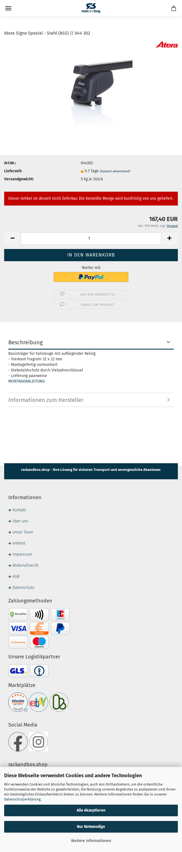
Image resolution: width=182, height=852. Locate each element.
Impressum (22, 554)
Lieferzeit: (13, 171)
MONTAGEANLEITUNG (26, 381)
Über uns (20, 521)
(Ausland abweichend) (115, 171)
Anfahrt (18, 543)
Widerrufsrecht (25, 565)
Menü (8, 8)
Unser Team (22, 532)
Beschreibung (25, 342)
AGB (15, 576)
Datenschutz (23, 587)
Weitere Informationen (91, 840)
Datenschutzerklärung (22, 799)
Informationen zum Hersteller (46, 400)
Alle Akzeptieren (91, 810)
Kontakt (19, 510)
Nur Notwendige (91, 826)
